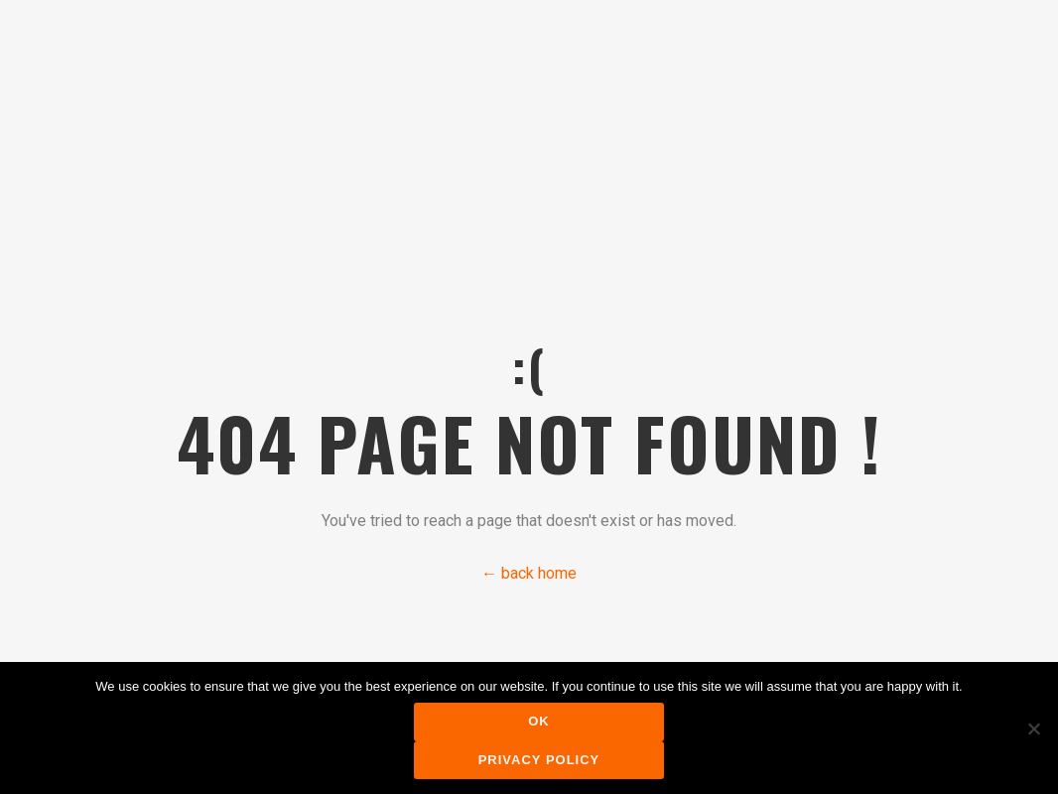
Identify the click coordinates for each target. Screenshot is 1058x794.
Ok (539, 721)
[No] (1033, 728)
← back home (529, 573)
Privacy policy (539, 759)
